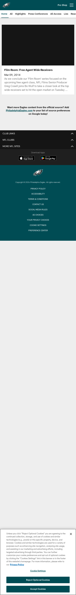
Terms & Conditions (38, 199)
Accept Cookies (38, 589)
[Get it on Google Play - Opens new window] (48, 160)
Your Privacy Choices (38, 220)
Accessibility (38, 194)
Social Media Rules (38, 209)
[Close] (70, 533)
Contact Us (38, 204)
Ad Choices (38, 215)
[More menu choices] (71, 5)
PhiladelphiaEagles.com (19, 110)
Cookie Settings (38, 225)
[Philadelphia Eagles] (38, 173)
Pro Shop (62, 5)
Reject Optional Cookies (38, 580)
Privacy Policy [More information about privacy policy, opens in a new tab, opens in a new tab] (17, 564)
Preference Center (38, 230)
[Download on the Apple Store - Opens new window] (26, 158)
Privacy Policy (38, 189)
